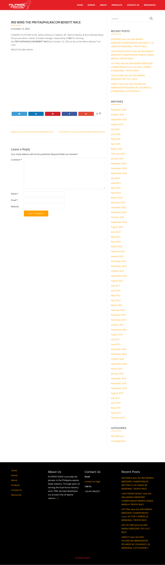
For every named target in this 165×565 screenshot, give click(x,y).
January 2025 (117, 158)
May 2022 (115, 295)
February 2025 (118, 153)
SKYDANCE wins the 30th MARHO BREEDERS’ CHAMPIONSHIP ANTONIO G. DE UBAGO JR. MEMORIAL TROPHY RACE (132, 43)
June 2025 (116, 134)
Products (116, 5)
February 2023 (118, 251)
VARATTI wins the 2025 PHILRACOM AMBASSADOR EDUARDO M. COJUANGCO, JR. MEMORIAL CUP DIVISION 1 (131, 88)
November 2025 (118, 109)
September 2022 (119, 275)
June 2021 (116, 344)
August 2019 (117, 393)
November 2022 (118, 266)
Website (15, 206)
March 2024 (116, 197)
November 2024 (118, 168)
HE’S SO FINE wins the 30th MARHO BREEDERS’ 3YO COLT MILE (135, 529)
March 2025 (116, 148)
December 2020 (118, 349)
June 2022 (116, 290)
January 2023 (117, 256)
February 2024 (118, 202)
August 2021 (117, 334)
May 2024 (115, 187)
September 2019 (119, 388)
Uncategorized (118, 441)
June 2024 (116, 183)
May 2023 (115, 236)
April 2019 (116, 412)
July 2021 (115, 339)
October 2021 (117, 324)
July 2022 (115, 285)
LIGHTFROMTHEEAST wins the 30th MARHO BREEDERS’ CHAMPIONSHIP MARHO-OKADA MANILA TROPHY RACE (132, 55)
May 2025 (115, 139)
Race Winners (117, 436)
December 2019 (118, 378)
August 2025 (117, 124)
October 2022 (117, 271)
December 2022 (118, 261)
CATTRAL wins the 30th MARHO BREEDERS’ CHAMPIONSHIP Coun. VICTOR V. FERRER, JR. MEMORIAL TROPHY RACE (132, 67)
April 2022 (116, 300)
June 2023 (116, 231)
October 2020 (117, 359)
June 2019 (116, 403)
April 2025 (116, 144)
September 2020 (119, 363)
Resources (149, 5)
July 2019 (115, 398)
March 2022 (116, 305)
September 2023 (119, 222)
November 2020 (118, 354)
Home (78, 5)
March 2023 (116, 246)
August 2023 (117, 227)
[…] (56, 498)
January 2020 (117, 373)
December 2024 (118, 163)
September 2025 (119, 119)
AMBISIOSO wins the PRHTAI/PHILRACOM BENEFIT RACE (32, 132)
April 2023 (116, 241)
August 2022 (117, 280)
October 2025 (117, 114)
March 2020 (116, 368)
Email (14, 200)
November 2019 (118, 383)
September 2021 (119, 329)
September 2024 (119, 173)
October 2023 (117, 217)
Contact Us (133, 5)
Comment (16, 159)
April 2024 (116, 192)
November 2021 (118, 319)
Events (90, 5)
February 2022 (118, 310)
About (102, 5)
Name (14, 193)
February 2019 (118, 417)
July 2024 (115, 178)
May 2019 (115, 407)
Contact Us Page (93, 481)
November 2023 (118, 212)
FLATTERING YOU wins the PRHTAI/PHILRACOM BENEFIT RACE (82, 132)
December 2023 (118, 207)
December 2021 (118, 315)
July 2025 (115, 129)
